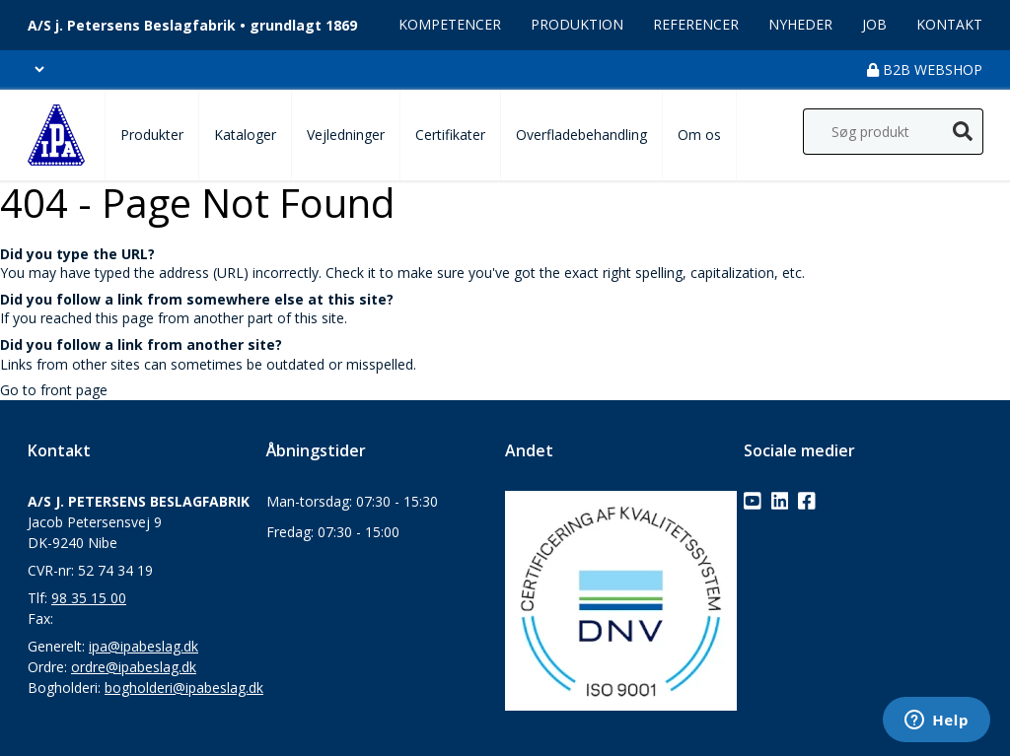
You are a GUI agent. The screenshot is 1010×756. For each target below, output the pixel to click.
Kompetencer (449, 24)
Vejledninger (346, 134)
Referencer (696, 24)
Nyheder (800, 24)
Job (874, 24)
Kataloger (245, 134)
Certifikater (450, 134)
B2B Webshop (924, 69)
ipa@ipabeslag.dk (143, 646)
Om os (699, 134)
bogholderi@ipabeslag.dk (184, 687)
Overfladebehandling (581, 134)
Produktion (577, 24)
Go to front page (54, 389)
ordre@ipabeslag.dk (133, 666)
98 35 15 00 (88, 597)
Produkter (151, 134)
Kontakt (949, 24)
